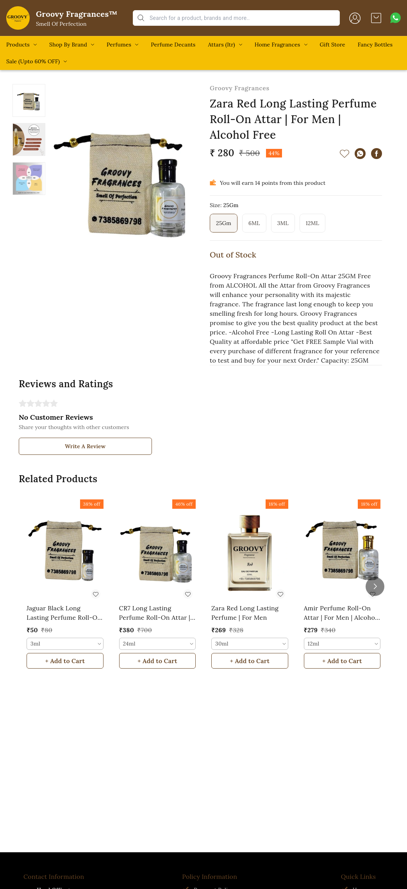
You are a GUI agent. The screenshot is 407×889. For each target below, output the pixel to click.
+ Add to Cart (65, 661)
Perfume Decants (173, 44)
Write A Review (85, 446)
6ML (254, 223)
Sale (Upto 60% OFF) (33, 61)
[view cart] (376, 18)
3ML (283, 223)
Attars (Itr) (221, 44)
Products (18, 44)
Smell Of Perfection (61, 23)
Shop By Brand (68, 44)
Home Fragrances (277, 44)
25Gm (223, 223)
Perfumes (119, 44)
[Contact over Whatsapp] (395, 18)
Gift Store (332, 44)
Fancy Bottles (375, 44)
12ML (312, 223)
